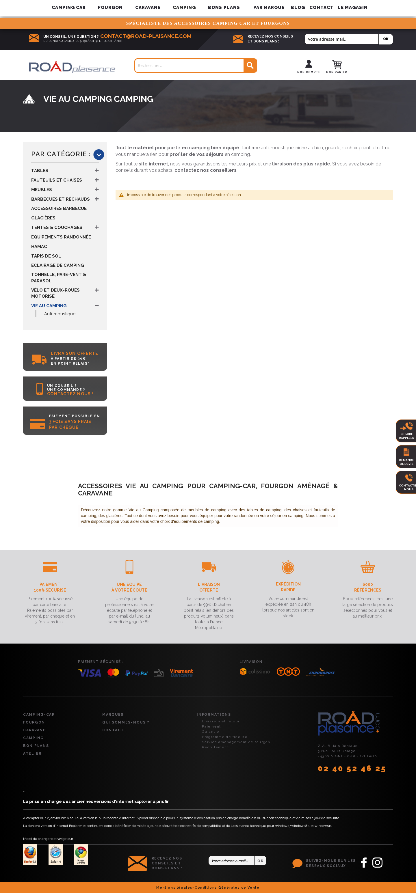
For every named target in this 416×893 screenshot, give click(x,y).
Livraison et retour (221, 721)
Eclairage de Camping (57, 265)
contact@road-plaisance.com (146, 36)
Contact (321, 7)
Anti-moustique (59, 313)
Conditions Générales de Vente (227, 888)
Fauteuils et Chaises (56, 180)
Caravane (34, 730)
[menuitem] (269, 7)
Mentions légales (174, 888)
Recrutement (215, 747)
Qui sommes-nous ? (125, 722)
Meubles (41, 189)
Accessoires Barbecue (59, 208)
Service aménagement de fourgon (236, 742)
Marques (113, 715)
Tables (39, 170)
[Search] (250, 65)
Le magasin (353, 7)
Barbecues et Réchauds (60, 199)
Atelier (32, 754)
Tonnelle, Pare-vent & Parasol (58, 277)
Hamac (39, 246)
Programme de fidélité (224, 737)
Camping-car (39, 715)
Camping (33, 738)
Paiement (211, 726)
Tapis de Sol (46, 256)
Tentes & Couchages (56, 227)
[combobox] (195, 65)
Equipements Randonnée (61, 237)
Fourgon (34, 722)
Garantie (210, 732)
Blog (298, 7)
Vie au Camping (49, 305)
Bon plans (36, 746)
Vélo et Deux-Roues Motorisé (55, 293)
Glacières (43, 218)
